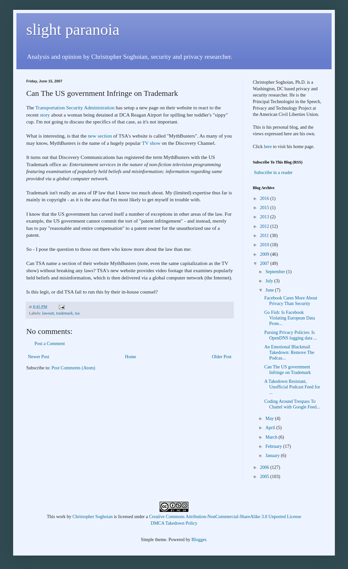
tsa (77, 313)
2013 (265, 216)
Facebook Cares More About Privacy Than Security (290, 300)
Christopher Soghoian (93, 516)
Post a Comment (49, 343)
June (270, 290)
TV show (151, 143)
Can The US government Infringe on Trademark (287, 369)
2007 (265, 263)
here (268, 146)
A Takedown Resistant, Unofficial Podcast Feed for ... (292, 387)
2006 (265, 467)
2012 (265, 226)
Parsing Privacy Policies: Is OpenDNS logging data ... (290, 335)
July (269, 280)
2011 (265, 235)
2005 (265, 476)
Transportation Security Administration (75, 107)
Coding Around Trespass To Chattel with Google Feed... (292, 404)
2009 (265, 254)
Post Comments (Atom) (73, 367)
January (273, 455)
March (271, 437)
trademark (64, 313)
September (275, 271)
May (270, 418)
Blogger (198, 539)
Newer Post (38, 356)
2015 (265, 207)
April (270, 427)
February (274, 446)
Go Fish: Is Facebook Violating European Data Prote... (289, 318)
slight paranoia (73, 29)
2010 (265, 244)
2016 (265, 198)
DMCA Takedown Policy (174, 523)
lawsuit (48, 313)
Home (130, 356)
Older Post (222, 356)
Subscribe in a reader (273, 172)
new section (100, 136)
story (45, 115)
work (61, 516)
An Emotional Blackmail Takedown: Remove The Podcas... (289, 352)
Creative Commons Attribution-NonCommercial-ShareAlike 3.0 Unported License (225, 516)
